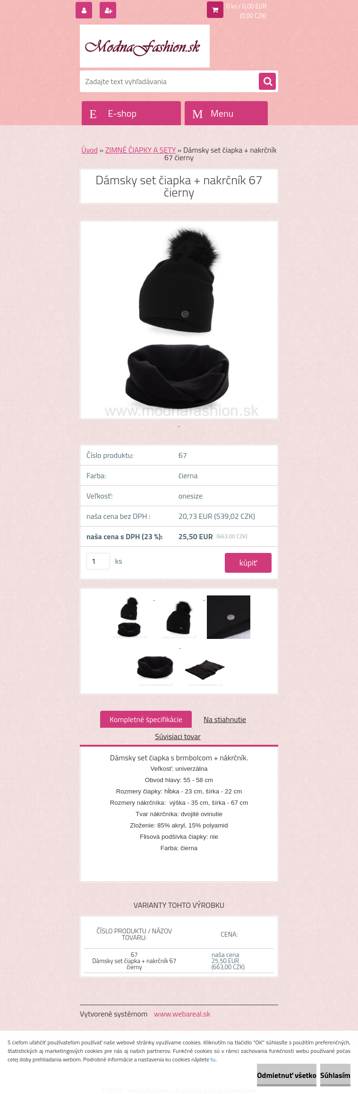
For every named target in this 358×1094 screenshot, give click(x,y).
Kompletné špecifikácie (146, 719)
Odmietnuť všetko (286, 1075)
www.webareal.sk (182, 1013)
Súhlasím (335, 1075)
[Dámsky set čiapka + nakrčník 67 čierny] (130, 597)
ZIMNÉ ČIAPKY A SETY (140, 149)
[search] (267, 82)
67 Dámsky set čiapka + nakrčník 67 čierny (134, 961)
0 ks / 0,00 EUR (246, 6)
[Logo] (145, 45)
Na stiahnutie (225, 719)
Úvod (89, 149)
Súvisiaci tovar (177, 736)
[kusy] (98, 561)
